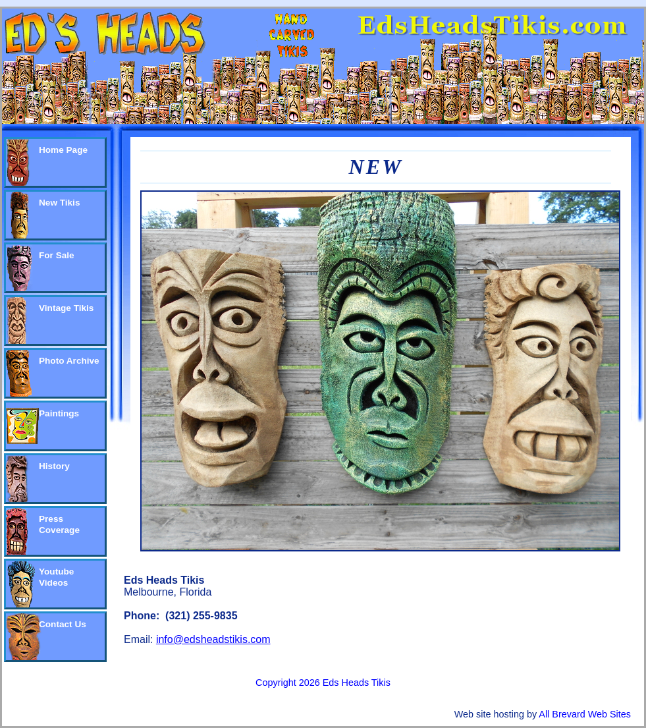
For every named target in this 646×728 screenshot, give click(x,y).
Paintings (59, 413)
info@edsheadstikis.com (213, 639)
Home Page (63, 150)
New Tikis (59, 203)
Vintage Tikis (66, 308)
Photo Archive (69, 361)
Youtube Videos (56, 577)
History (54, 466)
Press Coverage (59, 524)
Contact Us (62, 624)
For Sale (56, 255)
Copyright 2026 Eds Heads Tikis (323, 682)
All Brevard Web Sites (585, 714)
